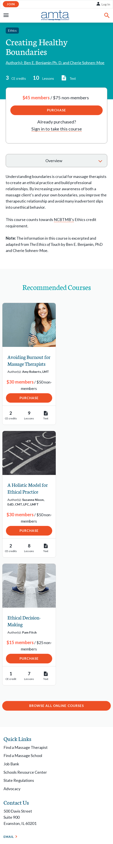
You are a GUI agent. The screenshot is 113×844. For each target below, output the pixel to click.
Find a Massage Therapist (26, 621)
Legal (8, 819)
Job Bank (11, 638)
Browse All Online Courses (56, 580)
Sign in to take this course (56, 128)
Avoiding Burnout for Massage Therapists (25, 363)
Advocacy (12, 662)
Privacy (21, 819)
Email (9, 711)
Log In (106, 4)
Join (11, 4)
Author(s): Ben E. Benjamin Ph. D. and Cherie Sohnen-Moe (55, 62)
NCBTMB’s (64, 219)
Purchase (56, 110)
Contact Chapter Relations (31, 784)
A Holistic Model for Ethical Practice (83, 360)
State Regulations (19, 654)
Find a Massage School (23, 629)
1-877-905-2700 (18, 722)
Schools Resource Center (25, 646)
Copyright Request (46, 819)
